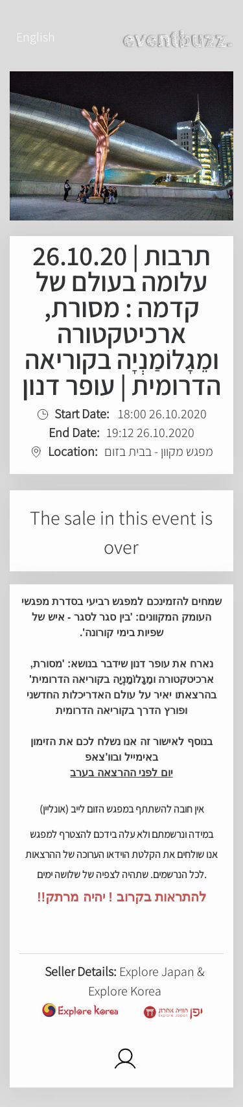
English (35, 37)
